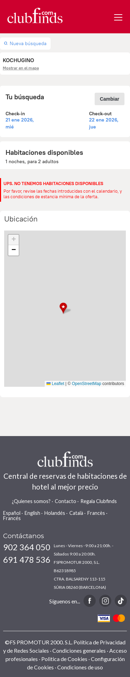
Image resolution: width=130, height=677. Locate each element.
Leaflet (55, 383)
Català (76, 513)
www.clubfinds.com (35, 15)
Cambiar (109, 99)
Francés (12, 518)
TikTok (121, 601)
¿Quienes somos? (31, 501)
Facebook (90, 601)
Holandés (54, 513)
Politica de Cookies (64, 658)
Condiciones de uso (80, 667)
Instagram (105, 601)
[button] (65, 308)
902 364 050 (26, 547)
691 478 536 (26, 559)
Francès (96, 513)
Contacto (65, 501)
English (32, 513)
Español (11, 513)
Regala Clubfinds (98, 501)
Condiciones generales (79, 650)
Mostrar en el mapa (21, 67)
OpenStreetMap (86, 383)
